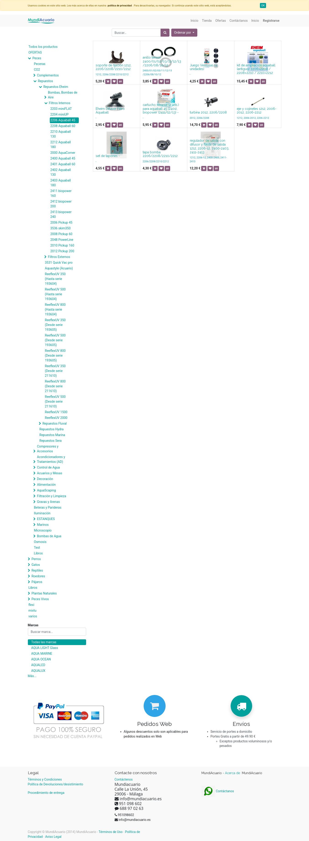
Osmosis (40, 542)
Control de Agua (48, 467)
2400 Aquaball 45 (62, 158)
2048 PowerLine (61, 239)
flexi (31, 605)
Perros (36, 559)
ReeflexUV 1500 (56, 412)
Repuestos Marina (52, 435)
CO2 (37, 69)
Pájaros (37, 582)
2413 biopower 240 (61, 214)
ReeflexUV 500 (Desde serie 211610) (55, 401)
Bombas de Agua (49, 536)
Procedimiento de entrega (46, 793)
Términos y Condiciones (45, 779)
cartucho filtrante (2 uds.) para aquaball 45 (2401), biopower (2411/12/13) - (161, 108)
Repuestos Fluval (54, 423)
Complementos (48, 75)
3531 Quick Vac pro (59, 262)
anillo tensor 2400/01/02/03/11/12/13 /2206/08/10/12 (162, 61)
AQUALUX (38, 671)
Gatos (36, 565)
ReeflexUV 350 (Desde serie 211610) (55, 370)
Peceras (39, 64)
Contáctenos (124, 779)
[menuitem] (194, 20)
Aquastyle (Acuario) (59, 268)
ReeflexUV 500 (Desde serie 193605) (55, 340)
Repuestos (45, 81)
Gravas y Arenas (48, 502)
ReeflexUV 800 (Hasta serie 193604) (55, 309)
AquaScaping (46, 490)
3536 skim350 (60, 228)
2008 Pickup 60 (61, 234)
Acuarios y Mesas (49, 473)
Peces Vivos (40, 599)
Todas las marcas (43, 642)
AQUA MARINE (41, 653)
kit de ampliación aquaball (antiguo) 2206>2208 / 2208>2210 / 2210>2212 (256, 69)
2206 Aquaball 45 (62, 120)
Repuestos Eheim (55, 87)
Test (37, 547)
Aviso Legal (53, 836)
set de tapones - (108, 156)
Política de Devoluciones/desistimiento (55, 784)
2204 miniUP (59, 114)
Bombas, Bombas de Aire (62, 95)
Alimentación (46, 484)
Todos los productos (43, 47)
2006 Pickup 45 (61, 222)
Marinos (43, 524)
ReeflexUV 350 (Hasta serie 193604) (55, 278)
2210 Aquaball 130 (60, 134)
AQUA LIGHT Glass (44, 648)
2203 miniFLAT (61, 109)
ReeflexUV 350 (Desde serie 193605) (55, 324)
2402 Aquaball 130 (60, 172)
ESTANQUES (46, 519)
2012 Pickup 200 (62, 251)
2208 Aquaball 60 (62, 126)
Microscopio (43, 530)
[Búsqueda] (165, 33)
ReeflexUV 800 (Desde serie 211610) (55, 386)
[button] (184, 33)
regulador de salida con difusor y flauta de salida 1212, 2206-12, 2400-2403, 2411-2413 (209, 146)
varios (33, 616)
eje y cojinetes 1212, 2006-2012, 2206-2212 (256, 110)
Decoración (45, 479)
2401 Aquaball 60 (62, 164)
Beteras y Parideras (47, 507)
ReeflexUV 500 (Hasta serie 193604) (55, 294)
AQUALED (38, 665)
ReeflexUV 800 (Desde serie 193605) (55, 355)
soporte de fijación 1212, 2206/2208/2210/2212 (113, 67)
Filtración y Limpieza (51, 496)
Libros (38, 553)
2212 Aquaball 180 (60, 144)
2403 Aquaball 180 (60, 183)
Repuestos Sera (51, 440)
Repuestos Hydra (52, 429)
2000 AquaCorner (62, 153)
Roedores (38, 576)
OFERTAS (35, 52)
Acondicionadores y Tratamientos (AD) (51, 459)
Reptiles (37, 570)
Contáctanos (217, 791)
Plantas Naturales (44, 593)
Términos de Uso (111, 832)
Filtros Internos (59, 103)
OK (263, 5)
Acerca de (233, 773)
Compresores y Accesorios (47, 449)
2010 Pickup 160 (62, 245)
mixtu (33, 610)
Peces (36, 58)
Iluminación (42, 513)
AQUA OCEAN (41, 659)
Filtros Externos (59, 257)
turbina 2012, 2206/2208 (208, 112)
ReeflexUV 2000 (56, 418)
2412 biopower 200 (61, 204)
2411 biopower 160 (61, 193)
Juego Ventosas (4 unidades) (203, 67)
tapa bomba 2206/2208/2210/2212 (160, 154)
